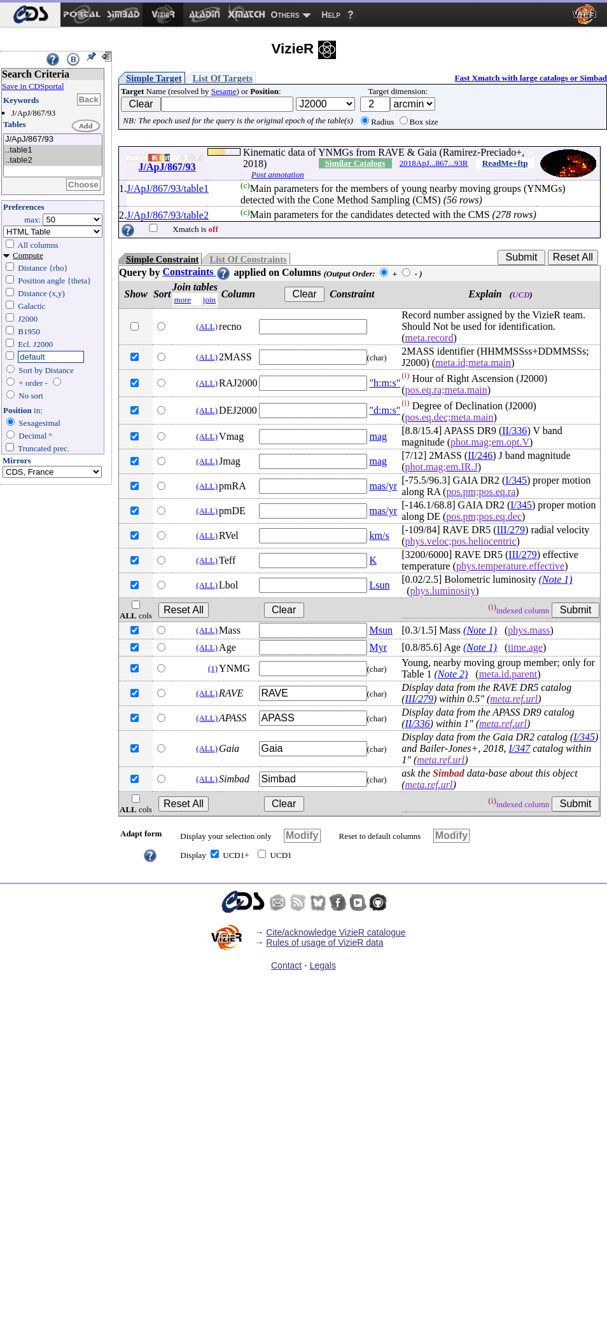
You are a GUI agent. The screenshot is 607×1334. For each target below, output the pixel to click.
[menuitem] (30, 15)
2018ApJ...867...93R (434, 163)
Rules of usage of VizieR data (324, 942)
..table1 (53, 150)
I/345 (516, 480)
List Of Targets (223, 78)
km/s (379, 535)
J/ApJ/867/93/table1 (168, 188)
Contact (286, 965)
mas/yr (384, 485)
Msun (381, 630)
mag (378, 436)
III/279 (511, 529)
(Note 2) (451, 674)
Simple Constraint (162, 259)
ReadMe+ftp (505, 163)
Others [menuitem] (285, 15)
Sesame (224, 91)
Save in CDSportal (33, 86)
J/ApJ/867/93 (53, 139)
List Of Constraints (247, 259)
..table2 (53, 160)
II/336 (514, 430)
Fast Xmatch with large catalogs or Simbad (530, 78)
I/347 (519, 748)
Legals (323, 965)
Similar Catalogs (354, 163)
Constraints (196, 271)
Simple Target (154, 78)
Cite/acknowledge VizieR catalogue (335, 932)
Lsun (380, 585)
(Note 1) (556, 579)
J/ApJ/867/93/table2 (168, 215)
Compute (28, 255)
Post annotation (277, 174)
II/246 (480, 455)
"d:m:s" (385, 410)
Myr (378, 647)
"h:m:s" (385, 383)
